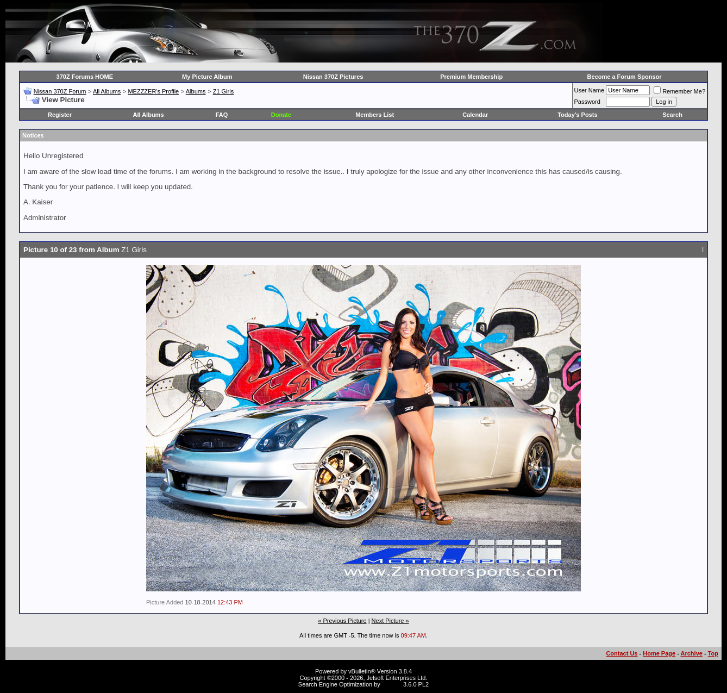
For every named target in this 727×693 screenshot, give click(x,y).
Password (587, 101)
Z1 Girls (223, 91)
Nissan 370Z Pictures (333, 76)
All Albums (107, 91)
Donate (281, 114)
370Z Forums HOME (85, 76)
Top (713, 653)
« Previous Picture (342, 620)
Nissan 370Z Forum (60, 91)
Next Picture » (390, 620)
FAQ (222, 114)
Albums (196, 91)
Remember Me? (679, 91)
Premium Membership (471, 76)
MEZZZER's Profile (153, 91)
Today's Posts (577, 114)
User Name (589, 90)
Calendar (475, 114)
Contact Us (621, 653)
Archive (692, 653)
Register (60, 114)
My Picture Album (207, 76)
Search (672, 114)
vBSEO (392, 684)
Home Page (659, 653)
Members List (374, 114)
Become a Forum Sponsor (624, 76)
